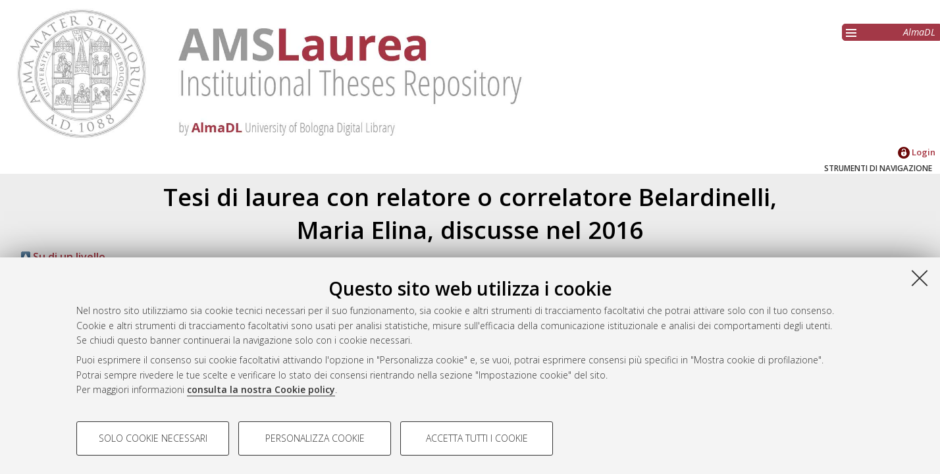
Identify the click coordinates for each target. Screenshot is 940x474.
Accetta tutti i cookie (477, 438)
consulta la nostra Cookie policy (261, 389)
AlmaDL (919, 32)
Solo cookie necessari (153, 438)
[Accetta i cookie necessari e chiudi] (919, 277)
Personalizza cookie (315, 438)
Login (916, 152)
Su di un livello (63, 257)
